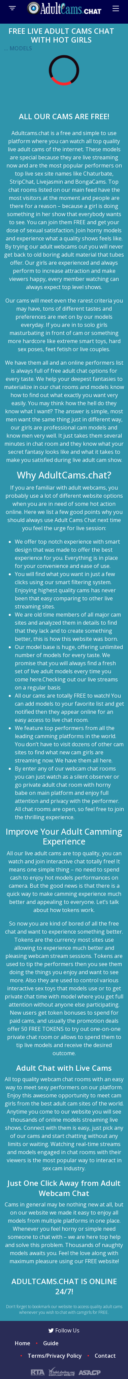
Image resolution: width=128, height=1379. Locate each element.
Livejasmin (49, 181)
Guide (51, 1343)
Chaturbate (97, 173)
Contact (105, 1355)
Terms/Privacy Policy (55, 1355)
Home (22, 1343)
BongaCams (90, 181)
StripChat (22, 181)
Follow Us (64, 1330)
